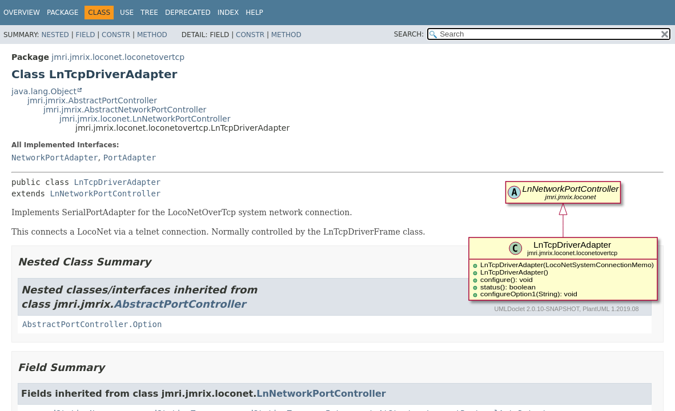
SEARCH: (409, 34)
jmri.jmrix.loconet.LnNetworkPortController (144, 118)
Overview (21, 13)
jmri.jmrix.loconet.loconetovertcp (117, 57)
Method (152, 35)
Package (62, 13)
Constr (116, 35)
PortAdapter (129, 157)
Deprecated (188, 13)
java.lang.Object (44, 91)
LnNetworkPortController (105, 193)
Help (254, 13)
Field (85, 35)
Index (228, 13)
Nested (55, 35)
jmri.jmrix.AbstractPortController (92, 100)
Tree (149, 13)
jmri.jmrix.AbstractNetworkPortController (124, 109)
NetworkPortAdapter (54, 157)
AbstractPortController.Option (92, 324)
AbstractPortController (180, 304)
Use (127, 13)
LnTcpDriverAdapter (117, 182)
